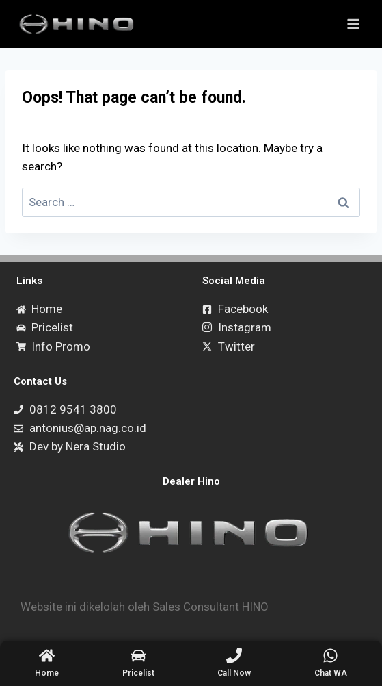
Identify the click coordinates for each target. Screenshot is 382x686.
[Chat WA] (330, 655)
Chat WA (330, 673)
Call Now (234, 673)
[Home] (47, 655)
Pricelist (138, 673)
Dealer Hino (191, 481)
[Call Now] (234, 655)
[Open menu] (353, 23)
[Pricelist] (138, 655)
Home (47, 673)
